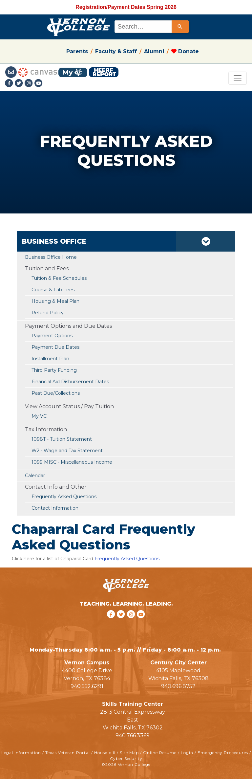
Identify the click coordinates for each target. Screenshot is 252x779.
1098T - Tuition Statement (62, 439)
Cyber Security (126, 758)
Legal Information (21, 752)
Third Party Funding (54, 370)
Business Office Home (51, 257)
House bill (105, 752)
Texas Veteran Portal (67, 752)
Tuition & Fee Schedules (59, 278)
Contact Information (55, 508)
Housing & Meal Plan (55, 301)
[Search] (180, 26)
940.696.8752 (178, 686)
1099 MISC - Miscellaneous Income (72, 462)
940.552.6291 (87, 686)
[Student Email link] (11, 72)
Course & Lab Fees (53, 290)
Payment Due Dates (55, 347)
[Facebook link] (10, 83)
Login (187, 752)
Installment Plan (50, 359)
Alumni (154, 51)
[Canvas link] (37, 72)
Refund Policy (48, 313)
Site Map (129, 752)
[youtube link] (38, 83)
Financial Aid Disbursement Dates (70, 382)
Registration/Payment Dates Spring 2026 (126, 7)
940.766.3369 (133, 735)
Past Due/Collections (56, 393)
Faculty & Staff (116, 51)
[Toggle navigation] (237, 78)
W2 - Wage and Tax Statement (67, 451)
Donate (185, 51)
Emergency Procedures (223, 752)
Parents (77, 51)
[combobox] (151, 26)
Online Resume (160, 752)
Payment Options (52, 336)
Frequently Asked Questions (64, 497)
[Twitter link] (20, 83)
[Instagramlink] (29, 83)
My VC (39, 416)
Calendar (35, 476)
